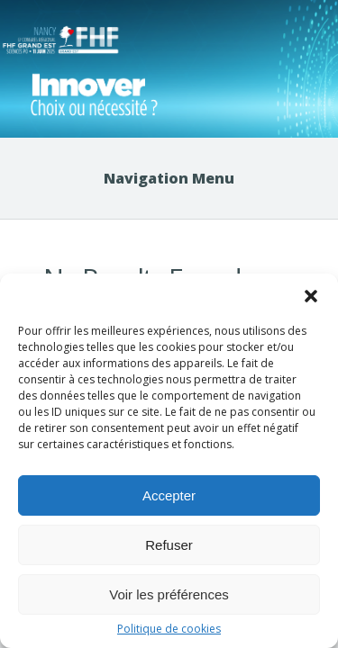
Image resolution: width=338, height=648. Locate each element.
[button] (311, 296)
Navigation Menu (169, 178)
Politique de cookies (169, 629)
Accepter (169, 495)
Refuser (169, 545)
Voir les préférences (169, 594)
